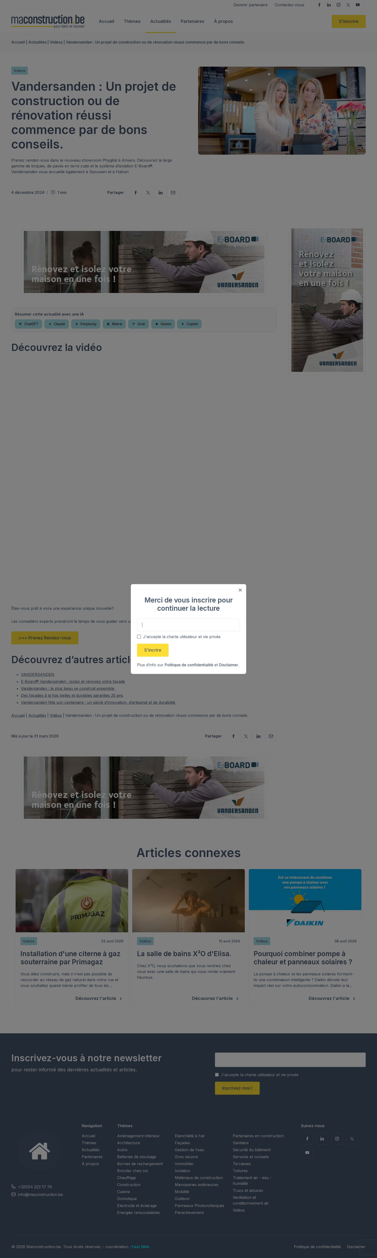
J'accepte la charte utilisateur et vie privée (181, 636)
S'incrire (152, 650)
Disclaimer (228, 664)
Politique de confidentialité (189, 664)
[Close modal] (240, 590)
